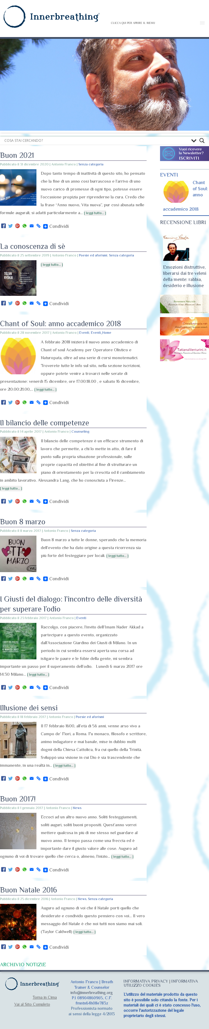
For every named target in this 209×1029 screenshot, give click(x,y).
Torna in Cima (45, 997)
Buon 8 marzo (22, 522)
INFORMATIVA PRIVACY (146, 981)
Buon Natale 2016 (28, 890)
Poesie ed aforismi (93, 255)
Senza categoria (90, 164)
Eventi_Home (101, 333)
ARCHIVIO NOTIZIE (23, 964)
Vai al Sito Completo (32, 1004)
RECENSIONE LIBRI (183, 222)
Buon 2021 (17, 155)
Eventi (84, 333)
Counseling (80, 431)
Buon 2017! (18, 799)
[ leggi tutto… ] (95, 213)
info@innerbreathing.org (92, 992)
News (77, 808)
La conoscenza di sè (32, 246)
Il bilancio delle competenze (44, 423)
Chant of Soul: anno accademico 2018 (60, 323)
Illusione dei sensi (29, 708)
